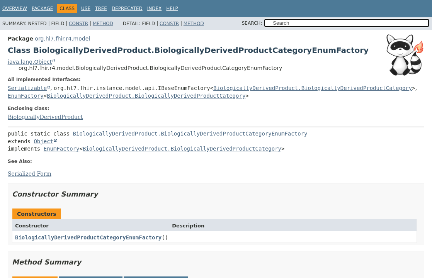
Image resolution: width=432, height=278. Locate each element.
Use (85, 8)
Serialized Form (29, 174)
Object (43, 141)
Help (172, 8)
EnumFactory (26, 96)
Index (154, 8)
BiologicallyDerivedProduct (45, 117)
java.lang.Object (30, 62)
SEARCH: (252, 23)
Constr (78, 23)
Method (103, 23)
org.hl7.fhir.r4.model (62, 39)
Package (42, 8)
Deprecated (127, 8)
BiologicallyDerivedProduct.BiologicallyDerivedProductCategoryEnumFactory (190, 134)
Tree (101, 8)
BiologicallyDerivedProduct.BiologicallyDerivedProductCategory (312, 88)
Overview (14, 8)
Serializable (27, 88)
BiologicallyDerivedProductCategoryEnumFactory (88, 237)
